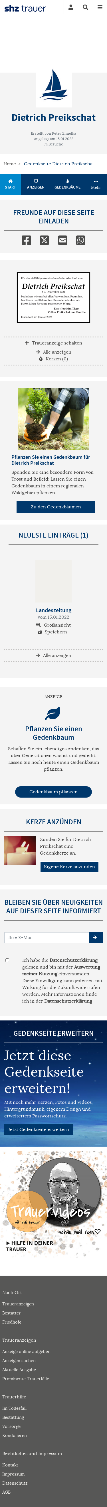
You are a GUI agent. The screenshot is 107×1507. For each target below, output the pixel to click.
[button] (96, 937)
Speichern (52, 632)
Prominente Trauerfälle (25, 1378)
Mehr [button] (96, 184)
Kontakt (10, 1465)
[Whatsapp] (80, 239)
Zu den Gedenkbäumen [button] (56, 507)
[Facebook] (26, 239)
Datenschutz (15, 1483)
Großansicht (53, 625)
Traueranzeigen (18, 1304)
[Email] (62, 239)
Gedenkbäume (68, 184)
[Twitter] (44, 239)
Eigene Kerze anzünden (69, 867)
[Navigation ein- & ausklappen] (100, 7)
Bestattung (13, 1417)
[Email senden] (46, 937)
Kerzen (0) (53, 359)
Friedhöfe (11, 1322)
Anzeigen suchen (19, 1360)
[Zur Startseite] (25, 7)
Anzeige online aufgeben (26, 1351)
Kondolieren (14, 1435)
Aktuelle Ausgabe (19, 1369)
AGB (6, 1492)
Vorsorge (11, 1426)
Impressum (13, 1474)
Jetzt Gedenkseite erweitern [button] (38, 1129)
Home (9, 164)
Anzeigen (36, 184)
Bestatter (11, 1313)
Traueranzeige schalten (53, 343)
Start (10, 184)
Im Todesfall (14, 1408)
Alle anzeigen (53, 352)
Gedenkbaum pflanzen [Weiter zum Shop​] (53, 792)
